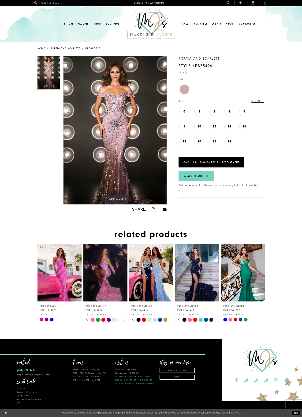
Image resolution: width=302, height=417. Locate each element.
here (237, 412)
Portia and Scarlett (65, 48)
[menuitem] (46, 3)
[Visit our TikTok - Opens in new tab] (286, 380)
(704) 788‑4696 (26, 370)
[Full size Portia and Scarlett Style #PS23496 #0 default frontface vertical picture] (115, 130)
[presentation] (59, 272)
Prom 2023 (92, 48)
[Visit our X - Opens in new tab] (276, 380)
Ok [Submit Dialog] (296, 412)
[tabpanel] (48, 74)
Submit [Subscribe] (177, 377)
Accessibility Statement (29, 399)
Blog (19, 403)
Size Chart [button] (257, 101)
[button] (228, 3)
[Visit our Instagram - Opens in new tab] (246, 380)
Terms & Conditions (27, 392)
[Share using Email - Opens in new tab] (165, 209)
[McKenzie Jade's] (151, 24)
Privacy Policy (24, 396)
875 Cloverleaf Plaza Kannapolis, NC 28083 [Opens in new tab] (135, 377)
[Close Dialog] (5, 413)
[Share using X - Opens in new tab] (154, 209)
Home (41, 48)
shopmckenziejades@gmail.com (33, 375)
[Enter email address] (177, 370)
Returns (21, 389)
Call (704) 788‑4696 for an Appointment (211, 162)
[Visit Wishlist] (241, 3)
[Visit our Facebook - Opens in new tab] (236, 380)
